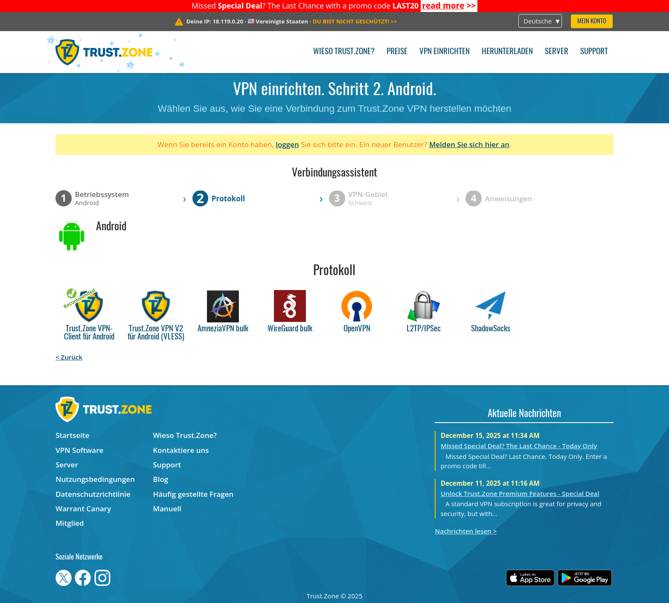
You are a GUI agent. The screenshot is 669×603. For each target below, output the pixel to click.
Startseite (72, 435)
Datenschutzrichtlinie (93, 494)
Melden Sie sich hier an (469, 144)
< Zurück (68, 357)
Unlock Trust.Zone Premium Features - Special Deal (520, 493)
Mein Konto (591, 21)
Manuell (167, 508)
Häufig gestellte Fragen (193, 494)
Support (594, 52)
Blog (161, 479)
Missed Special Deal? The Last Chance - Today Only (519, 445)
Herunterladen (507, 52)
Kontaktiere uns (181, 450)
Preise (397, 52)
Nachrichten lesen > (466, 531)
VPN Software (79, 450)
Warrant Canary (83, 508)
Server (556, 52)
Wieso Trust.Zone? (344, 52)
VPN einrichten (444, 52)
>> (449, 5)
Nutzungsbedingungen (95, 479)
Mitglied (69, 523)
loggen (287, 144)
